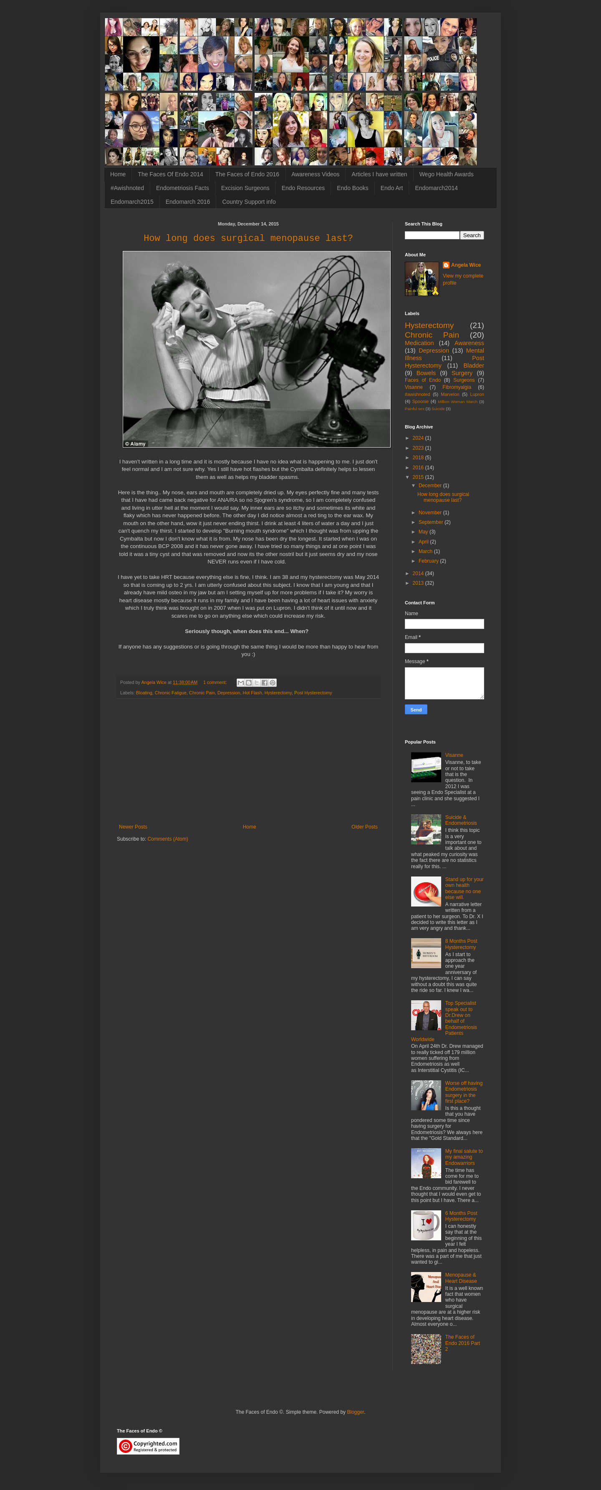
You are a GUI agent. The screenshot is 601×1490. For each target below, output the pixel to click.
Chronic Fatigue (171, 692)
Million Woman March (457, 401)
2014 (419, 573)
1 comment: (215, 682)
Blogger (355, 1412)
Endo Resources (303, 188)
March (426, 551)
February (429, 561)
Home (118, 174)
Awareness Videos (315, 174)
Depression (228, 692)
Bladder (473, 365)
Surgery (462, 373)
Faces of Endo (423, 380)
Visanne (414, 387)
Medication (419, 343)
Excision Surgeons (245, 188)
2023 (419, 448)
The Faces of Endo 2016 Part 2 (462, 1343)
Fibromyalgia (456, 387)
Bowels (426, 373)
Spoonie (420, 401)
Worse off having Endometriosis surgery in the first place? (464, 1092)
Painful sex (414, 408)
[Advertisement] (248, 761)
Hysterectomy (278, 692)
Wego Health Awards (446, 174)
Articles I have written (379, 174)
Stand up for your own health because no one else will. (464, 888)
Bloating (144, 692)
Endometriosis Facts (182, 188)
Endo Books (353, 188)
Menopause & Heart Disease (461, 1278)
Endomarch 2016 (188, 201)
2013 (419, 583)
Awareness (469, 343)
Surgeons (464, 380)
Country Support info (248, 201)
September (431, 522)
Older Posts (364, 827)
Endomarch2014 (436, 188)
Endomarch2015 (132, 201)
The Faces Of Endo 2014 (170, 174)
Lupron (477, 394)
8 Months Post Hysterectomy (461, 944)
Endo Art (392, 188)
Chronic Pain (202, 692)
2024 (419, 438)
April (424, 542)
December (431, 485)
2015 (419, 477)
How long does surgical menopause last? (248, 238)
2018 (419, 458)
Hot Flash (252, 692)
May (424, 532)
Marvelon (450, 394)
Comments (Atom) (167, 839)
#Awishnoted (127, 188)
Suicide (438, 408)
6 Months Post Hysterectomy (461, 1216)
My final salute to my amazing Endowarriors (464, 1157)
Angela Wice (466, 265)
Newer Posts (133, 827)
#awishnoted (417, 394)
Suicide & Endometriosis (461, 820)
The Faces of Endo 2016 (247, 174)
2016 (419, 468)
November (431, 513)
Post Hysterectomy (313, 692)
